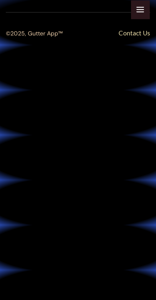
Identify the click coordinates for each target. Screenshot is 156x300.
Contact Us (134, 33)
